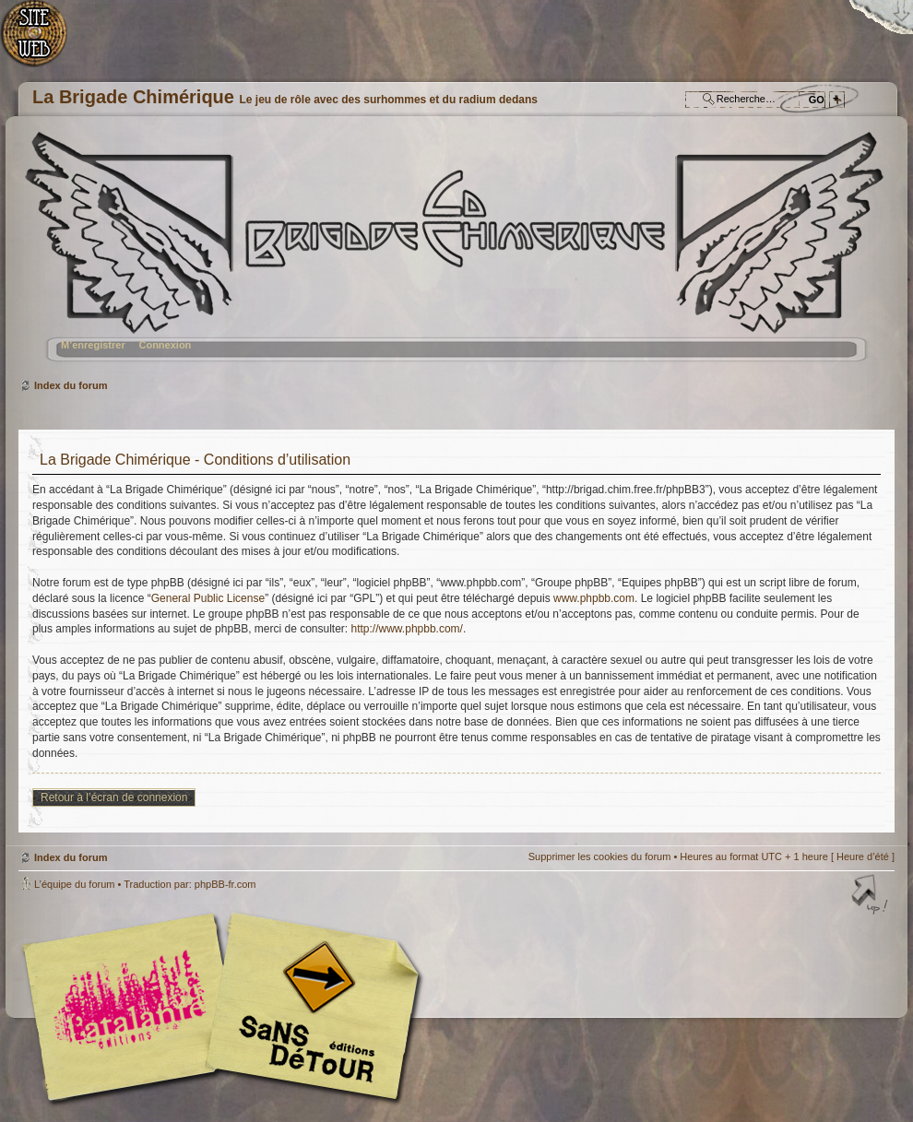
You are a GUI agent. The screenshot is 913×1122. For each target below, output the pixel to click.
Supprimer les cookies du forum (599, 856)
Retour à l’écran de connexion (114, 797)
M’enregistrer (93, 344)
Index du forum (454, 254)
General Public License (208, 598)
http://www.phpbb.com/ (407, 628)
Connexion (164, 344)
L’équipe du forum (74, 884)
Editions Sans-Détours (309, 1009)
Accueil (43, 42)
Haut (871, 896)
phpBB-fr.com (225, 884)
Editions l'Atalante (225, 1006)
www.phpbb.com (593, 598)
